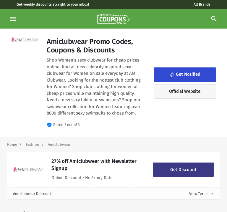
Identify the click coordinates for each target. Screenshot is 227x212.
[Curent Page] (59, 144)
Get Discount (183, 169)
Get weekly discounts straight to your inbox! (53, 4)
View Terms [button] (201, 193)
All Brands (202, 4)
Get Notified (184, 74)
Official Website (184, 91)
